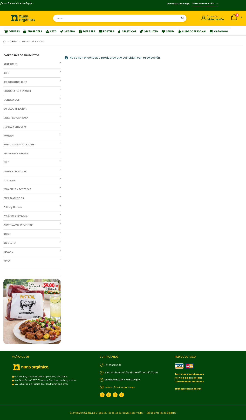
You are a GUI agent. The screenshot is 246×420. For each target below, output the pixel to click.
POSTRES (106, 31)
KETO (51, 31)
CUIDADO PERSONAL (191, 31)
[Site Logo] (23, 18)
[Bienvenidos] (212, 18)
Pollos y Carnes (12, 207)
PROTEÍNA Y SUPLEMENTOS (18, 225)
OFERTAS (12, 31)
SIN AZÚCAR (127, 31)
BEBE (6, 73)
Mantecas (9, 180)
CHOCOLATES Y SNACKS (17, 91)
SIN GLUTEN (149, 31)
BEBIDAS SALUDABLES (15, 82)
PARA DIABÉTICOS (13, 198)
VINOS (7, 260)
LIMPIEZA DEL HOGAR (14, 171)
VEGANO (67, 31)
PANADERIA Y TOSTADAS (17, 189)
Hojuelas (8, 135)
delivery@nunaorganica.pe (117, 387)
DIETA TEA (87, 31)
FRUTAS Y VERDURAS (14, 126)
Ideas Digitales (168, 412)
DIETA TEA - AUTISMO (15, 117)
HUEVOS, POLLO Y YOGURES (18, 144)
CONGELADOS (11, 100)
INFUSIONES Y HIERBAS (15, 153)
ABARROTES (32, 31)
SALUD (168, 31)
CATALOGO (219, 31)
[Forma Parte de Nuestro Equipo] (16, 3)
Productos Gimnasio (15, 216)
